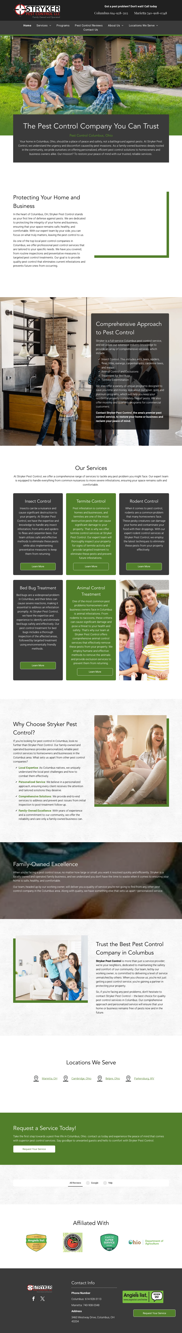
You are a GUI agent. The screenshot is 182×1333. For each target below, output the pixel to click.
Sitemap (164, 1328)
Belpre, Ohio (115, 1080)
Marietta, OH (51, 1080)
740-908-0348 (157, 13)
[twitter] (42, 1287)
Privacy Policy (151, 1328)
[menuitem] (27, 25)
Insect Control (36, 501)
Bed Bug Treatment (36, 587)
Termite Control (91, 502)
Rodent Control (145, 501)
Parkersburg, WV (146, 1080)
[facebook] (33, 1287)
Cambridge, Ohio (84, 1080)
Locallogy (71, 1328)
